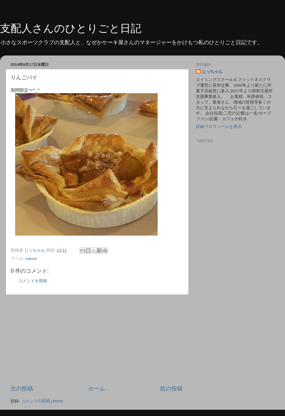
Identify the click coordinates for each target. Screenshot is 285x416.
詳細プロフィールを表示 (219, 126)
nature (31, 258)
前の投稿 (171, 388)
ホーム (96, 388)
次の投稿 (21, 388)
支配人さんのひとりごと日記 (70, 28)
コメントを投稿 (32, 281)
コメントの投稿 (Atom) (42, 401)
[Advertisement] (96, 340)
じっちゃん (212, 71)
